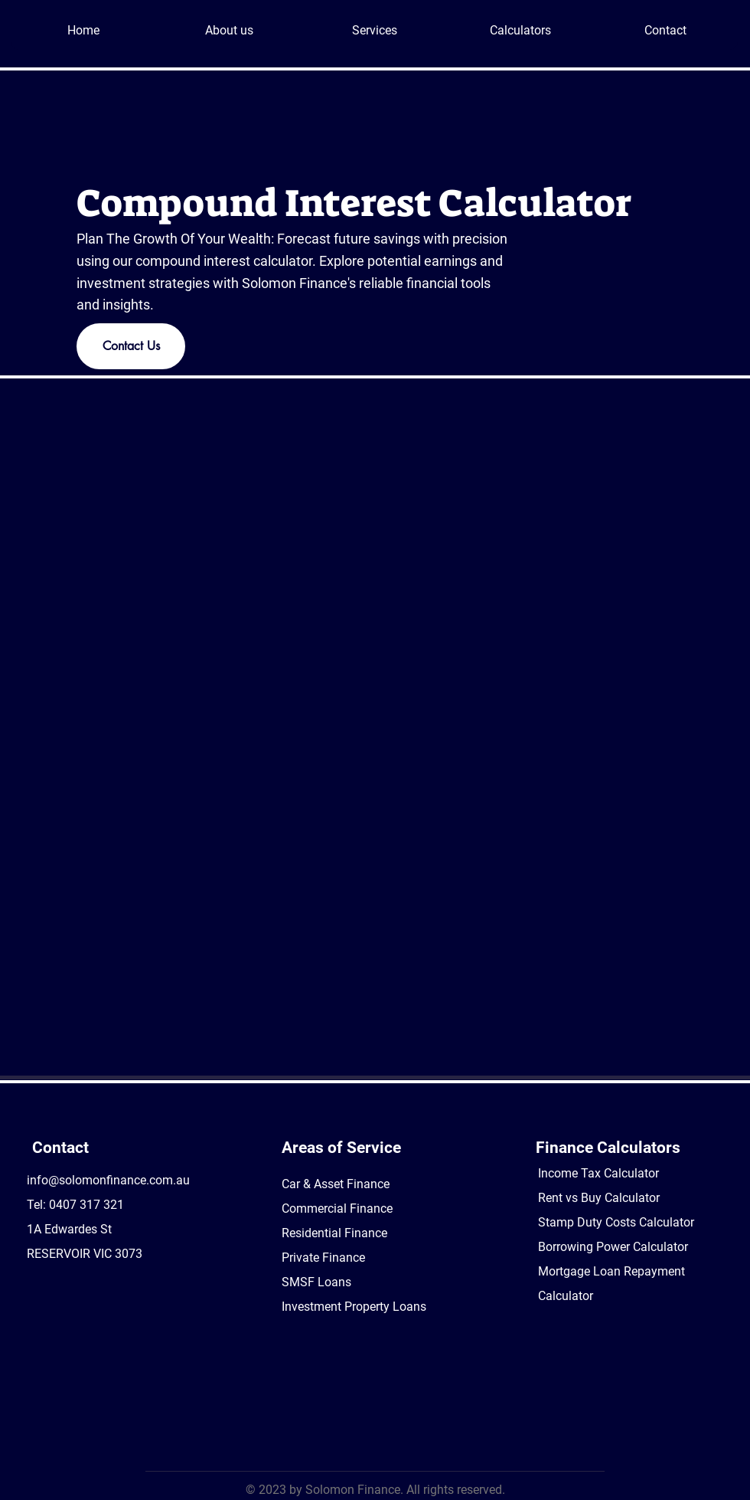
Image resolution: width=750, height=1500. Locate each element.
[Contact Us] (131, 346)
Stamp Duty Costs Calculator (616, 1222)
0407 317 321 (86, 1204)
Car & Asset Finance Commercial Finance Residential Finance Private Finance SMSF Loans (337, 1233)
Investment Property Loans (354, 1306)
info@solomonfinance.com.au (108, 1180)
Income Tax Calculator (598, 1173)
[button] (374, 30)
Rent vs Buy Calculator (599, 1198)
